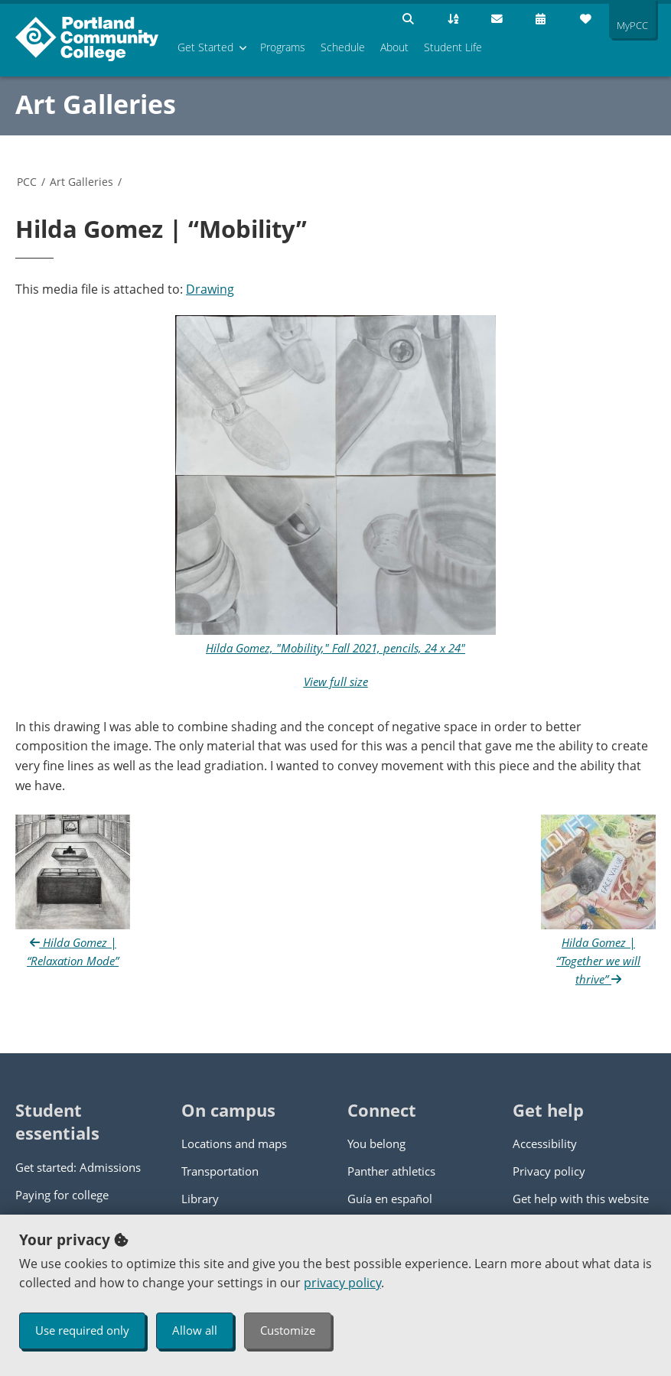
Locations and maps (234, 1143)
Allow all (194, 1330)
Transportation (220, 1171)
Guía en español (389, 1198)
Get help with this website (581, 1198)
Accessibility (545, 1143)
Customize (287, 1330)
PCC (27, 181)
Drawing (210, 289)
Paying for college (62, 1194)
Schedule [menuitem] (343, 47)
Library (200, 1198)
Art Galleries (95, 104)
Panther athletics (391, 1171)
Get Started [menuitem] (205, 47)
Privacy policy (549, 1171)
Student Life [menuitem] (453, 47)
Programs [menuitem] (282, 47)
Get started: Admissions (78, 1167)
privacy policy (342, 1282)
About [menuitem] (394, 47)
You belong (376, 1143)
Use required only (82, 1330)
